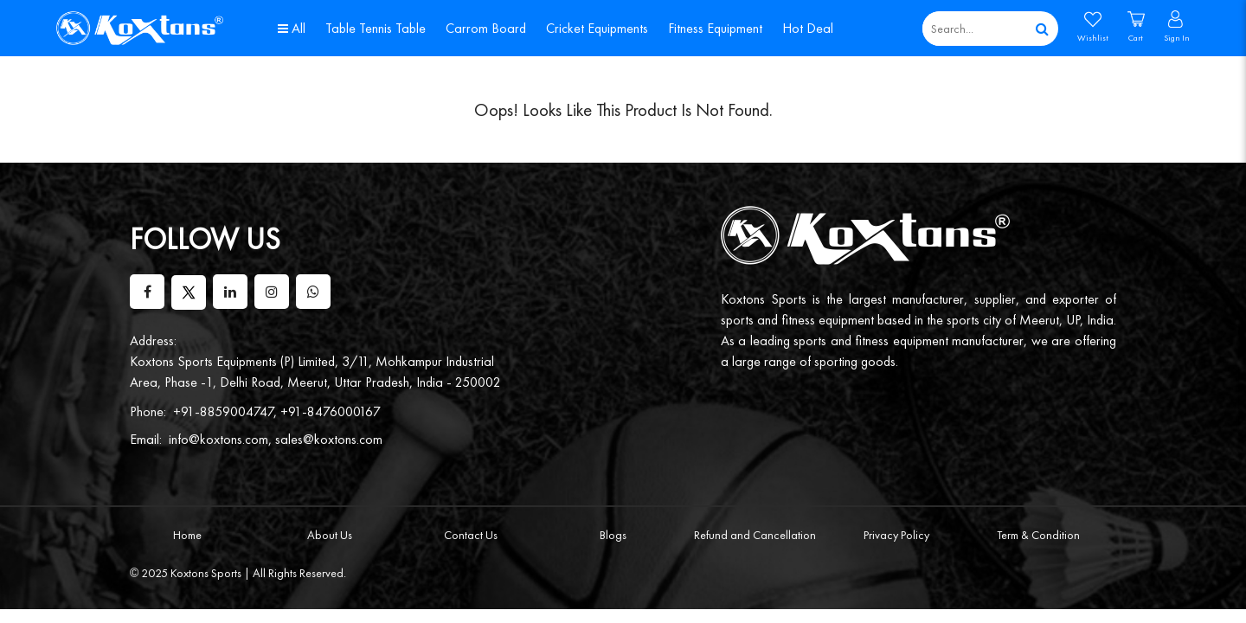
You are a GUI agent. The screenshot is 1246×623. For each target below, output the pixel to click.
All (291, 28)
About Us (329, 535)
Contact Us (471, 535)
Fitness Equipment (715, 28)
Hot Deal (807, 28)
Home (187, 535)
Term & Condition (1038, 535)
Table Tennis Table (375, 28)
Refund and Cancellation (755, 535)
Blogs (613, 535)
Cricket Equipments (597, 28)
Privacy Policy (896, 535)
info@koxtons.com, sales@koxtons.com (275, 439)
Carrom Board (486, 28)
